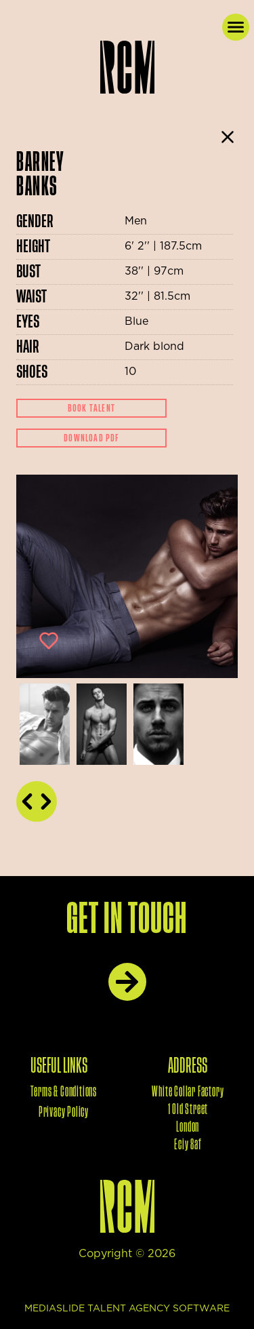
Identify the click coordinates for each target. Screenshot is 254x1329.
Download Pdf (91, 438)
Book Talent (91, 408)
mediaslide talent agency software (127, 1308)
